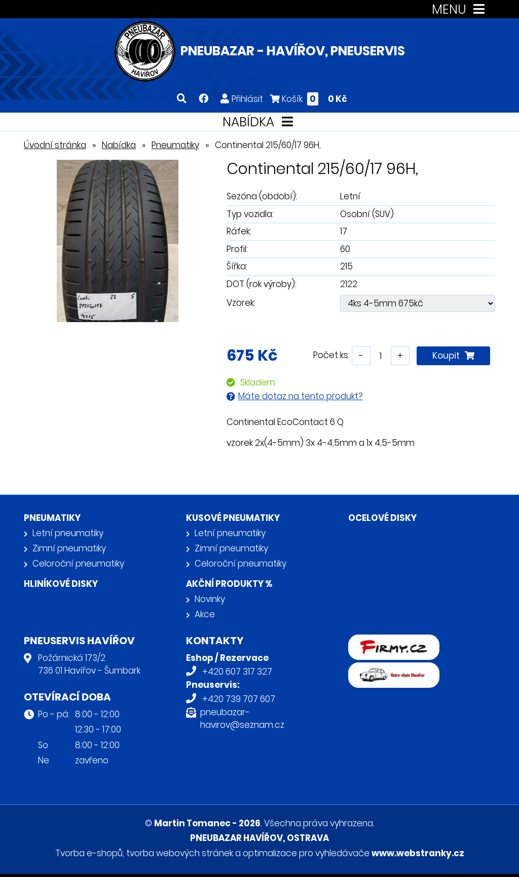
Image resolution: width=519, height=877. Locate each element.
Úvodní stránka (55, 145)
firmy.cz (365, 641)
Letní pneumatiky (67, 533)
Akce (205, 614)
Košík (308, 99)
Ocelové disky (382, 518)
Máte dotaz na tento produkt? (300, 396)
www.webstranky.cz (418, 853)
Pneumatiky (175, 145)
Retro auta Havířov (387, 669)
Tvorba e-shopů (89, 853)
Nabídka (119, 145)
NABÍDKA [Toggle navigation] (260, 122)
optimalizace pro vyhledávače (306, 853)
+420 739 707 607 (238, 699)
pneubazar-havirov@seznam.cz (242, 718)
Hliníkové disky (61, 584)
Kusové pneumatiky (233, 518)
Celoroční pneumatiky (78, 563)
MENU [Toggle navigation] (460, 9)
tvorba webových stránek (179, 853)
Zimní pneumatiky (69, 548)
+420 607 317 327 (237, 671)
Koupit (453, 355)
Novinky (210, 599)
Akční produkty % (229, 584)
